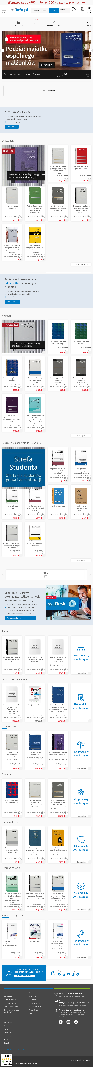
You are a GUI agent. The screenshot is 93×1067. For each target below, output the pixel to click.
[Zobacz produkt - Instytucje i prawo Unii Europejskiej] (35, 539)
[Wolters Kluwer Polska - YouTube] (69, 974)
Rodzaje (7, 1039)
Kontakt (6, 993)
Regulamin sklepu (10, 1003)
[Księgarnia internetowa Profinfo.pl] (18, 10)
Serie (6, 1029)
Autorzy (6, 1026)
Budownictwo (9, 726)
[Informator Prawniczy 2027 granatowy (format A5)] (58, 337)
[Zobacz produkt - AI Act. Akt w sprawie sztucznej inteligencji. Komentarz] (58, 202)
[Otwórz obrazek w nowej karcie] (23, 337)
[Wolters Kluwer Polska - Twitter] (78, 974)
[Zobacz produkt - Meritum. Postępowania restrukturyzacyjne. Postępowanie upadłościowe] (35, 202)
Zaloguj (82, 10)
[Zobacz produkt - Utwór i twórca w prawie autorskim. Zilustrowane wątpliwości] (58, 844)
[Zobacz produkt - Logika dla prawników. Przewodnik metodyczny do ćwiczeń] (58, 464)
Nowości (6, 315)
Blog (30, 1017)
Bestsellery (8, 140)
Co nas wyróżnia (35, 1006)
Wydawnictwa (8, 1022)
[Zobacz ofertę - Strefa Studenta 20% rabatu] (23, 468)
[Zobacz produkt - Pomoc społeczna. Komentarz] (12, 202)
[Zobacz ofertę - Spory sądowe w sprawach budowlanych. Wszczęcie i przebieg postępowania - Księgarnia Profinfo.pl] (23, 165)
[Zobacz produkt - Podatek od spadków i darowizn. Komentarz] (58, 702)
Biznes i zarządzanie (13, 915)
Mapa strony (33, 1010)
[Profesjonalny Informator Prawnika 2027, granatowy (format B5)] (12, 373)
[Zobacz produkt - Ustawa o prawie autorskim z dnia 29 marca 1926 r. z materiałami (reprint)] (35, 844)
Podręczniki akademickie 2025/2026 (21, 443)
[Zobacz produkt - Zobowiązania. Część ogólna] (12, 502)
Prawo (5, 631)
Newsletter (8, 996)
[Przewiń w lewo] (2, 50)
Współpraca (33, 996)
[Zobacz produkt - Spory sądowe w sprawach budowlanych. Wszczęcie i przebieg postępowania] (58, 750)
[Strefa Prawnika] (48, 90)
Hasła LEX (7, 1033)
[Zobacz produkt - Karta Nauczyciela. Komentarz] (35, 798)
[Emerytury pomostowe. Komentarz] (58, 373)
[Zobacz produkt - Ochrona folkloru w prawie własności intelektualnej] (12, 844)
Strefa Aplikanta (18, 23)
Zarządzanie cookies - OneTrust (15, 1049)
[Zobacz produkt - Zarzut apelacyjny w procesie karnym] (81, 163)
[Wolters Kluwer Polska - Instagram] (65, 974)
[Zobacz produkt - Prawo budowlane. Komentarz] (35, 750)
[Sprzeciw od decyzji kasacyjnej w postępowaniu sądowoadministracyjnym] (35, 373)
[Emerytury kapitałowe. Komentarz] (81, 373)
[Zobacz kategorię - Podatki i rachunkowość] (81, 702)
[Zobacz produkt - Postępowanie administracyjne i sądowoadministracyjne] (81, 464)
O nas (31, 993)
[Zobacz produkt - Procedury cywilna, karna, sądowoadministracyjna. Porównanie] (12, 539)
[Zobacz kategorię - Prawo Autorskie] (81, 844)
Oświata (6, 774)
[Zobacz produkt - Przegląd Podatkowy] (35, 702)
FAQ (30, 1013)
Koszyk (89, 10)
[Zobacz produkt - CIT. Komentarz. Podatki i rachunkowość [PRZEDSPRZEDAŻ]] (12, 702)
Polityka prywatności (11, 1006)
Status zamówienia (10, 1000)
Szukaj (54, 10)
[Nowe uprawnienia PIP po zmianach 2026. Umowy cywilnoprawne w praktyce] (35, 413)
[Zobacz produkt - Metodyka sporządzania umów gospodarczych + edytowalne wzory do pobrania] (12, 242)
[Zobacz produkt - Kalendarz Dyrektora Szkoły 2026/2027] (12, 798)
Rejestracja (73, 10)
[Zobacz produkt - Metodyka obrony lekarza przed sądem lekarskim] (35, 891)
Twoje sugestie (34, 1003)
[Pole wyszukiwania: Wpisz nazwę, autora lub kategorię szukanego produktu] (39, 10)
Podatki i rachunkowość (15, 679)
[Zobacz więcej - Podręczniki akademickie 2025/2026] (81, 560)
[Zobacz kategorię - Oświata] (81, 798)
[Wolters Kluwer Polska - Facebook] (60, 974)
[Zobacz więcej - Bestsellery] (81, 264)
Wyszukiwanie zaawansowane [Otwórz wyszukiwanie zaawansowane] (65, 10)
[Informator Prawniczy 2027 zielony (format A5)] (81, 337)
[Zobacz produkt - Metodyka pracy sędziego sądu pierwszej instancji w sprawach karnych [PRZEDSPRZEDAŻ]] (12, 655)
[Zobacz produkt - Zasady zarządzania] (12, 939)
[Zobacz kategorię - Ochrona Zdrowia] (81, 891)
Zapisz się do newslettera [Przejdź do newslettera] (24, 976)
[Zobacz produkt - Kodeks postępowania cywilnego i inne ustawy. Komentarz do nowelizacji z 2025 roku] (58, 163)
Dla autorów (33, 1000)
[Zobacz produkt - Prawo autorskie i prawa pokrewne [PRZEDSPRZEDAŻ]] (58, 655)
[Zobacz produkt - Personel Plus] (35, 939)
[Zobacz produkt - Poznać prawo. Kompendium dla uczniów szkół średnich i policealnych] (35, 242)
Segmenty (7, 1036)
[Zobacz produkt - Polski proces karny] (58, 502)
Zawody (6, 1043)
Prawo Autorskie (11, 822)
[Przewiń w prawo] (90, 50)
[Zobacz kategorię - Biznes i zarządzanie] (81, 939)
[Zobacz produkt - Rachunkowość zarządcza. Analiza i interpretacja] (58, 939)
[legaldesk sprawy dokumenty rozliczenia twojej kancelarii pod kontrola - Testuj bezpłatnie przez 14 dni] (20, 618)
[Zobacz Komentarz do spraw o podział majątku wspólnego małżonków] (46, 50)
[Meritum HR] (12, 413)
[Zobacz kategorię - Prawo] (81, 655)
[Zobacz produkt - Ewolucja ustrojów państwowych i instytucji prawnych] (35, 502)
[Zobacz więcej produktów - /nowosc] (81, 435)
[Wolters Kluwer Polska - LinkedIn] (74, 974)
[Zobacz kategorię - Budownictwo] (81, 750)
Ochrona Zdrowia (11, 867)
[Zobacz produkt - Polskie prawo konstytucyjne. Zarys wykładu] (81, 502)
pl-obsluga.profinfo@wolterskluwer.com (74, 1002)
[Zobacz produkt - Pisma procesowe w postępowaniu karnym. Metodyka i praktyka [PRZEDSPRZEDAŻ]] (35, 655)
